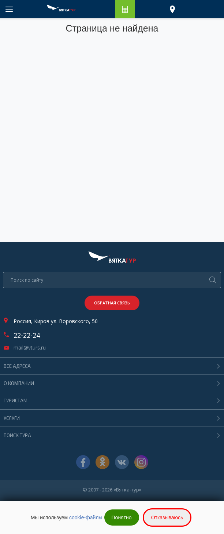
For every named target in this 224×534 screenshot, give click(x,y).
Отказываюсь (167, 517)
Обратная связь (112, 303)
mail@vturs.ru (30, 347)
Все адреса (17, 366)
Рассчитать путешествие (125, 9)
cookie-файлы (85, 517)
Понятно (122, 517)
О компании (19, 383)
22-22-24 (27, 335)
